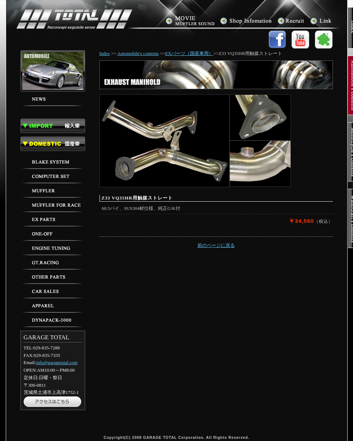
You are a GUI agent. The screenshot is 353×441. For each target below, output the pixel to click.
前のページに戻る (216, 245)
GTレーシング (52, 262)
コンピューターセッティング (52, 176)
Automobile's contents (138, 53)
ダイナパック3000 (52, 320)
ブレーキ (52, 162)
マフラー (52, 190)
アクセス (246, 20)
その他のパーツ (52, 277)
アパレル (52, 305)
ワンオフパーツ (52, 233)
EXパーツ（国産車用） (189, 53)
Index (104, 53)
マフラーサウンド (190, 20)
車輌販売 (52, 291)
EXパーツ (52, 219)
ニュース (52, 99)
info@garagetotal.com (57, 362)
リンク (320, 20)
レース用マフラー (52, 205)
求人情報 (291, 20)
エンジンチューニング (52, 248)
